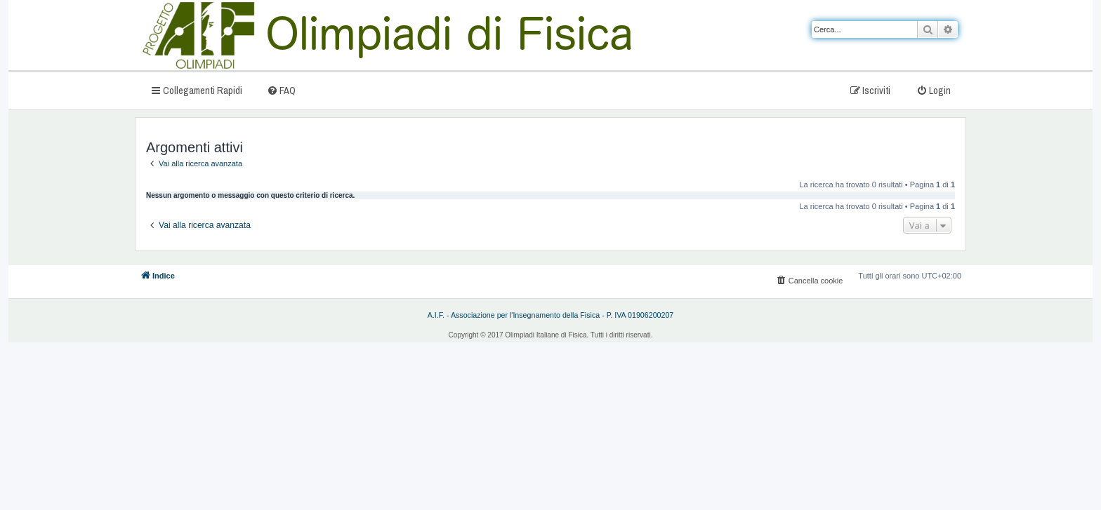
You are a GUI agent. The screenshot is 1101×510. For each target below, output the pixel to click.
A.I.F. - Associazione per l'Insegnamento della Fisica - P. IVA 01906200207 (551, 315)
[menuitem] (281, 90)
